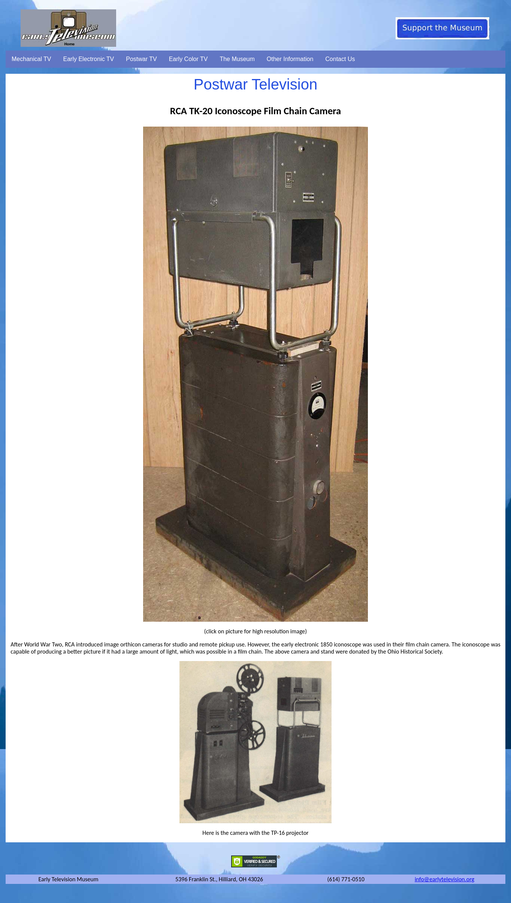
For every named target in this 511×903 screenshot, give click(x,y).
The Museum (237, 59)
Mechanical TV (31, 59)
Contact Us (340, 59)
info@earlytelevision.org (444, 879)
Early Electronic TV (88, 59)
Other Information (290, 59)
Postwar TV (141, 59)
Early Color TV (188, 59)
